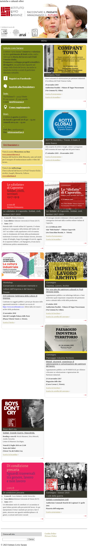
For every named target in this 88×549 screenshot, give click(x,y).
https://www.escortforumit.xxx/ (13, 307)
